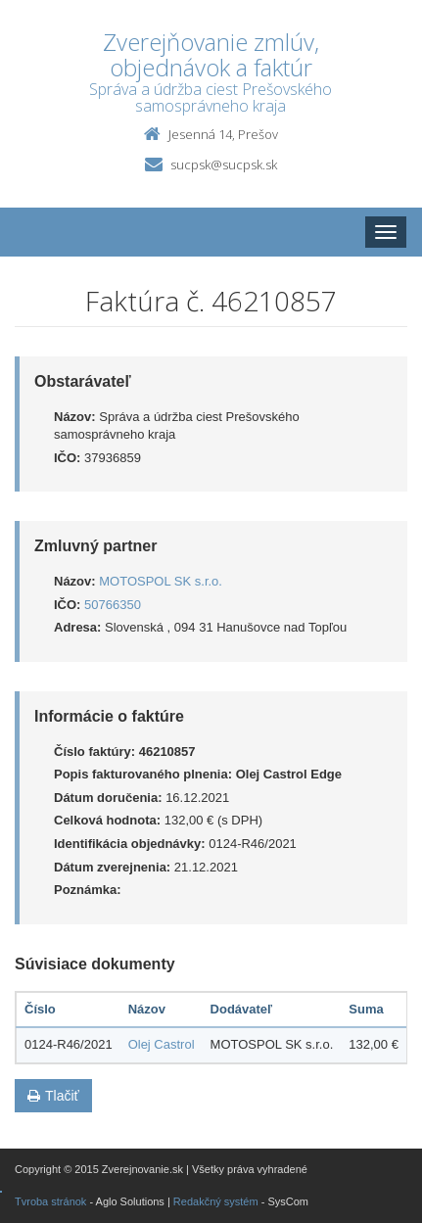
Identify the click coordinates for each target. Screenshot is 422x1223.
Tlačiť (53, 1096)
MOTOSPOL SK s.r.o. (160, 581)
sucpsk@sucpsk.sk (223, 164)
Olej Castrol (161, 1044)
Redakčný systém (215, 1201)
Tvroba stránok (50, 1201)
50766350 (112, 604)
